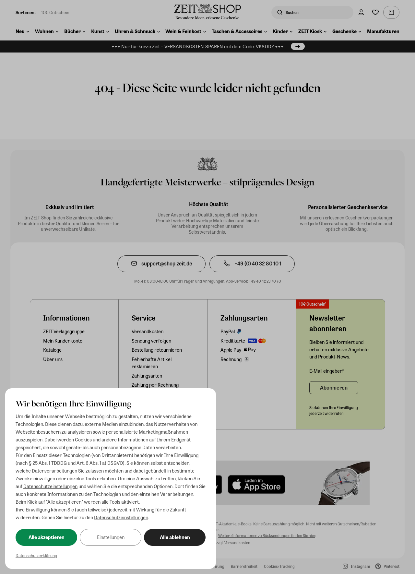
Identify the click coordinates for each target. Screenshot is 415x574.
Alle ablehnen (175, 537)
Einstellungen (110, 537)
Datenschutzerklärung (36, 555)
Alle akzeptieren (47, 537)
